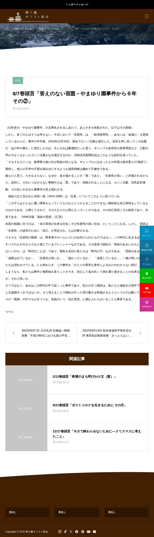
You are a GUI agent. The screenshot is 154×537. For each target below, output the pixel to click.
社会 (17, 80)
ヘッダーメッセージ (77, 4)
